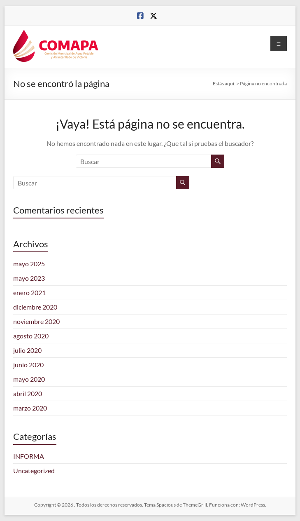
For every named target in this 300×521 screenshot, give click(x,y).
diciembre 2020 (35, 307)
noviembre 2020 (36, 321)
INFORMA (28, 456)
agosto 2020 (31, 336)
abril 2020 (27, 393)
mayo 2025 (29, 264)
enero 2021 (29, 292)
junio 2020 (28, 364)
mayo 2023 (29, 278)
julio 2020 (27, 350)
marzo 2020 (30, 408)
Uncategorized (34, 470)
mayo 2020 (29, 379)
